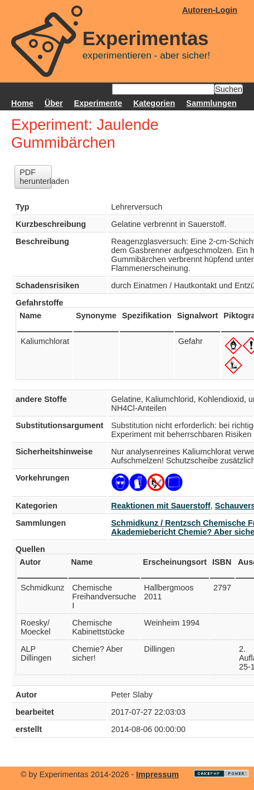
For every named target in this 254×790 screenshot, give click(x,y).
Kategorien (154, 103)
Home (22, 103)
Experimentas (145, 38)
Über (54, 103)
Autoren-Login (209, 10)
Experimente (98, 103)
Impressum (157, 774)
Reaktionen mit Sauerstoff (161, 505)
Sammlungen (211, 103)
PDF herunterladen (35, 177)
